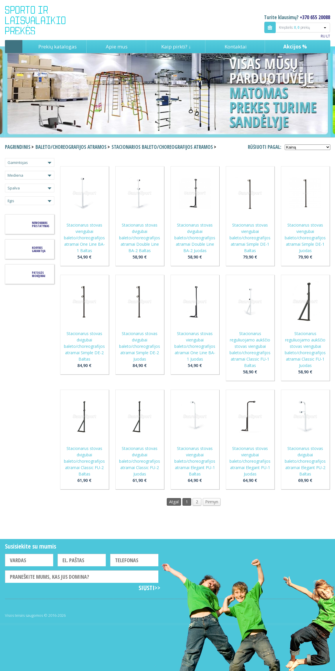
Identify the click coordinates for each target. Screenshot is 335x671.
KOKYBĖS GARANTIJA (38, 249)
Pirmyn (211, 501)
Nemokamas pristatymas (40, 224)
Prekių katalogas (57, 46)
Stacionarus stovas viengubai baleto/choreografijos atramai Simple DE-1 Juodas (305, 237)
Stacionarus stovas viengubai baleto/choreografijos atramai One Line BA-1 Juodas (194, 346)
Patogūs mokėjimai (38, 274)
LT (328, 36)
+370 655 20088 (315, 17)
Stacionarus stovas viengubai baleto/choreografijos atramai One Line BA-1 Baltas (84, 237)
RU (323, 36)
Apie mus (117, 46)
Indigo (40, 20)
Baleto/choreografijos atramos (71, 147)
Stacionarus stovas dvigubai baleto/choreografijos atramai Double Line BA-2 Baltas (139, 237)
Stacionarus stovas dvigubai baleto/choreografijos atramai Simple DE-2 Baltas (84, 346)
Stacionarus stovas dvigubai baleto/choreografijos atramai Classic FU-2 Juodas (139, 461)
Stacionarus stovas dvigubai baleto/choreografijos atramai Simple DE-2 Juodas (139, 346)
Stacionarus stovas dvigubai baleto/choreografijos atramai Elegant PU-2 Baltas (305, 461)
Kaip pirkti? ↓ (176, 46)
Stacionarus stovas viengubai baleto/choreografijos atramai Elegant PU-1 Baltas (194, 461)
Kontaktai (236, 46)
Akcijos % (295, 46)
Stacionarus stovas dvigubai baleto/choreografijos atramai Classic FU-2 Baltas (84, 461)
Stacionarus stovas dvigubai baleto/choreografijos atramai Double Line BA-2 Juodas (194, 237)
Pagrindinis (13, 46)
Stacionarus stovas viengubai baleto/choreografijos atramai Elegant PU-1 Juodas (250, 461)
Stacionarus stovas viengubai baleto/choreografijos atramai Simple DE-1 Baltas (250, 237)
